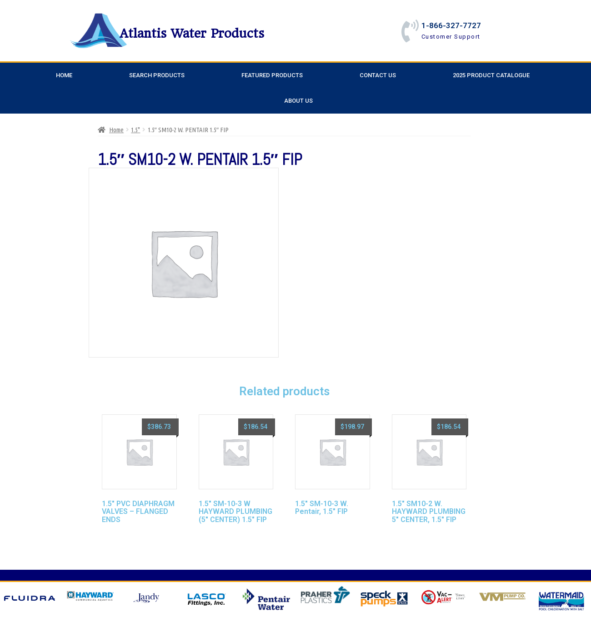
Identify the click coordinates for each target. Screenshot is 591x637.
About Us (298, 100)
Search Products (157, 75)
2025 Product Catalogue (491, 75)
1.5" (135, 130)
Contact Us (378, 75)
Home (64, 75)
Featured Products (272, 75)
